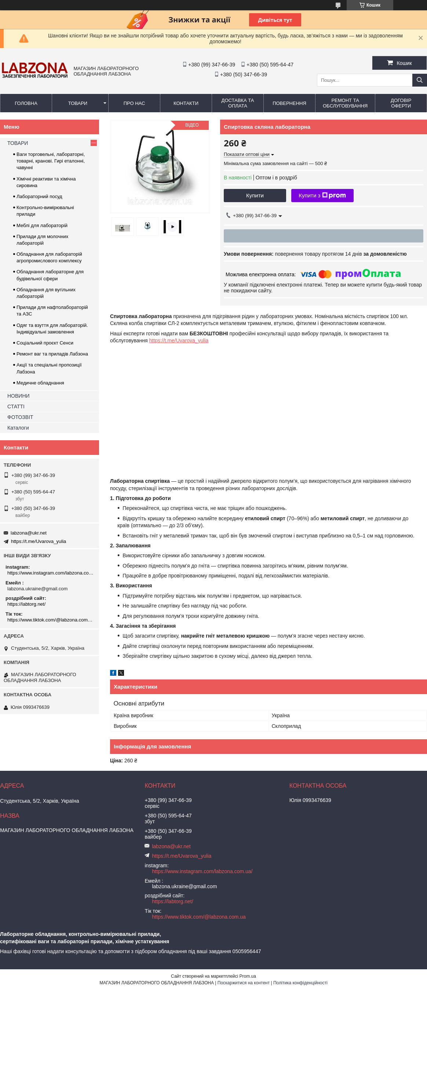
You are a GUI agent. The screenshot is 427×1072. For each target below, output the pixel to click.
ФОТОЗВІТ (20, 417)
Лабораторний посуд (39, 196)
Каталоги (18, 428)
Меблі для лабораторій (42, 225)
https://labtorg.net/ (26, 604)
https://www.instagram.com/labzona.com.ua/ (50, 573)
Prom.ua (248, 976)
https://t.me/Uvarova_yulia (179, 340)
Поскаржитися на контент (244, 982)
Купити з (322, 195)
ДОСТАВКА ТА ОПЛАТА (238, 103)
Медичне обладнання (40, 383)
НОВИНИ (18, 396)
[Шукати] (419, 80)
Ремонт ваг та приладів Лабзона (52, 354)
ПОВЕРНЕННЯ (289, 103)
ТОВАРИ (77, 103)
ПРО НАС (134, 103)
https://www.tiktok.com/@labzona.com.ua (50, 620)
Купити (255, 195)
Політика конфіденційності (300, 982)
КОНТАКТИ (186, 103)
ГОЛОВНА (26, 103)
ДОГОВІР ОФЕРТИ (401, 103)
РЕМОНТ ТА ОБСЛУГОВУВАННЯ (345, 103)
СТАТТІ (16, 406)
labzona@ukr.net (29, 533)
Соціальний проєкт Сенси (45, 343)
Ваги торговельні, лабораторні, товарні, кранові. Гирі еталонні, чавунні (51, 161)
